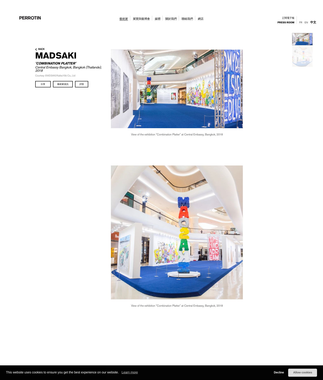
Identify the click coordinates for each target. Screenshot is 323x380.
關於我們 (171, 19)
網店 (200, 19)
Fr (300, 22)
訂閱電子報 (288, 18)
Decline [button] (279, 372)
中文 (313, 22)
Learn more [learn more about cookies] (130, 372)
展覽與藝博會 (141, 19)
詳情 (81, 84)
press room (285, 22)
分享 (43, 84)
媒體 (157, 19)
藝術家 (124, 19)
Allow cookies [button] (302, 372)
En (306, 22)
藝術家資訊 (62, 84)
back (40, 49)
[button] (120, 372)
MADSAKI (56, 55)
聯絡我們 (187, 19)
